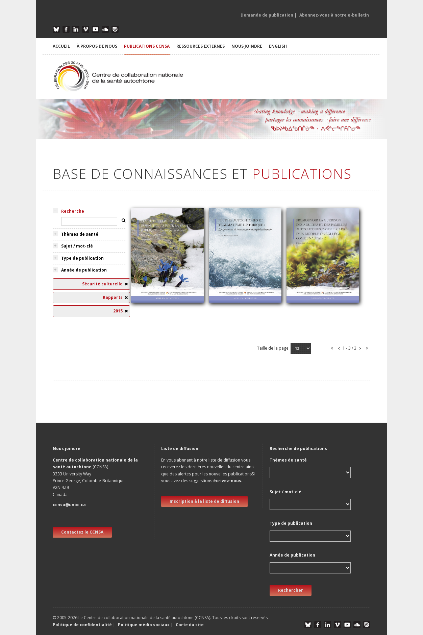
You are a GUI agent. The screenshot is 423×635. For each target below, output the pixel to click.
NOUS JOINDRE (246, 46)
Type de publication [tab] (82, 258)
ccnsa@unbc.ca (69, 505)
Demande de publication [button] (267, 15)
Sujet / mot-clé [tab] (77, 246)
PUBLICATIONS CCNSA (147, 46)
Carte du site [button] (190, 625)
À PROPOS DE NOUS (97, 46)
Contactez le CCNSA (82, 532)
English (278, 46)
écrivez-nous (227, 481)
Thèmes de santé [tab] (79, 234)
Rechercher (290, 590)
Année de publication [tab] (84, 270)
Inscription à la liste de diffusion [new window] (204, 501)
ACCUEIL (61, 46)
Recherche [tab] (72, 211)
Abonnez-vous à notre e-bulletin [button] (334, 15)
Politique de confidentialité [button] (83, 625)
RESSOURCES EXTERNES (200, 46)
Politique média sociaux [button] (144, 625)
